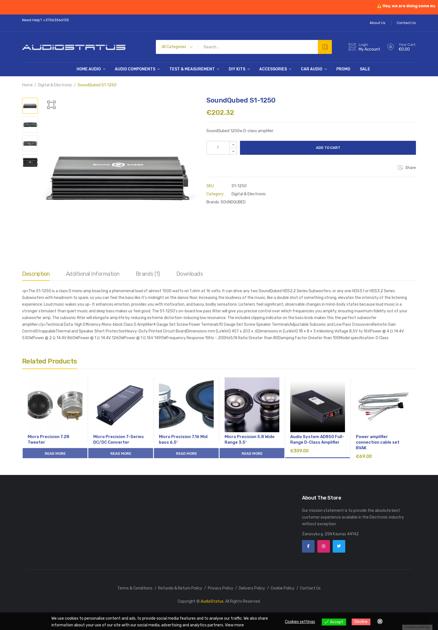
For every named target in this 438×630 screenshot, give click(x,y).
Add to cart (328, 148)
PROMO (343, 69)
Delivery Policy (252, 588)
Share (407, 167)
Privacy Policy (220, 588)
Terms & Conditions (135, 588)
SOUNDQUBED (233, 202)
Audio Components (135, 69)
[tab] (36, 275)
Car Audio (311, 69)
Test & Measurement (192, 69)
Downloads (189, 273)
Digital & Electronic (55, 85)
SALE (365, 69)
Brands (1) (148, 273)
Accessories (273, 69)
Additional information (93, 273)
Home (27, 85)
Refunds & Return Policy (180, 588)
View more (234, 625)
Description (36, 273)
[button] (51, 105)
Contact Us (310, 588)
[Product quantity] (221, 148)
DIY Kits (237, 69)
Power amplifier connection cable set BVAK (377, 442)
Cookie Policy (282, 588)
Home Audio (89, 69)
